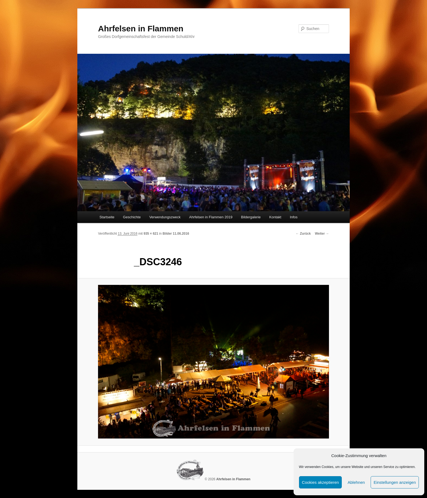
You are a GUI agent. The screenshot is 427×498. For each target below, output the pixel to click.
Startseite (106, 217)
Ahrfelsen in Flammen (140, 28)
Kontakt (275, 217)
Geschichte (132, 217)
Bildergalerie (251, 217)
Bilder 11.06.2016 (176, 233)
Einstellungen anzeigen (395, 482)
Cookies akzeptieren (320, 482)
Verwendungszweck (165, 217)
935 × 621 (151, 233)
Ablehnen (356, 482)
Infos (293, 217)
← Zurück (303, 233)
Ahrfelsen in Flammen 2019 (211, 217)
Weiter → (322, 233)
